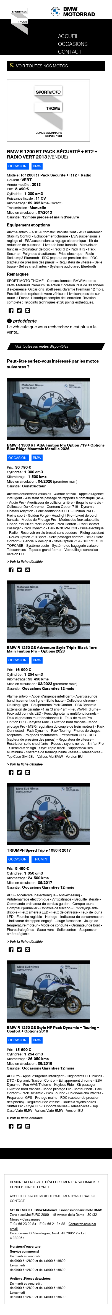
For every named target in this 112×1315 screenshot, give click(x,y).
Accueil (68, 36)
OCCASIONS (73, 44)
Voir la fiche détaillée (26, 562)
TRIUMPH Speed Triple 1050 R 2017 (39, 850)
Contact (70, 51)
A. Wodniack (85, 1182)
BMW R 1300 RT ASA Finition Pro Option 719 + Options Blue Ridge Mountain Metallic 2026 (56, 447)
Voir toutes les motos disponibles (41, 346)
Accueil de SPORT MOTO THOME (35, 1196)
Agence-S (32, 1182)
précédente (22, 321)
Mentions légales (78, 1196)
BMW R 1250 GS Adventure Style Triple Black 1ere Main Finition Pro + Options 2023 (52, 649)
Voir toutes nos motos (41, 66)
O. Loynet (41, 1187)
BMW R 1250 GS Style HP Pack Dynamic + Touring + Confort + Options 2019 (53, 1029)
